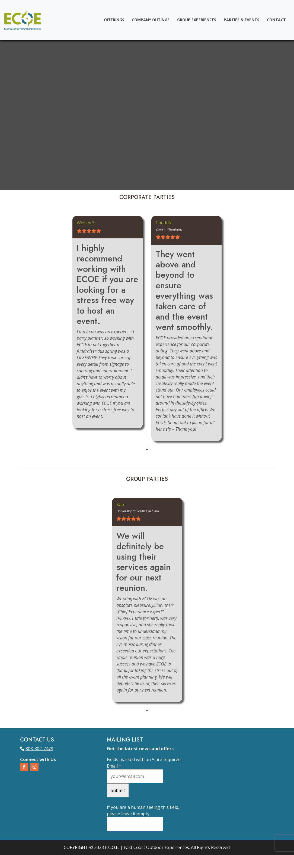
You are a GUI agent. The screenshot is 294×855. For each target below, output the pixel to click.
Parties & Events (241, 19)
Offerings (114, 19)
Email (114, 766)
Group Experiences (196, 19)
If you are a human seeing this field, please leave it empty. (143, 817)
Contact (276, 19)
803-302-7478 (39, 749)
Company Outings (151, 19)
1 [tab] (147, 449)
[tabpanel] (107, 322)
